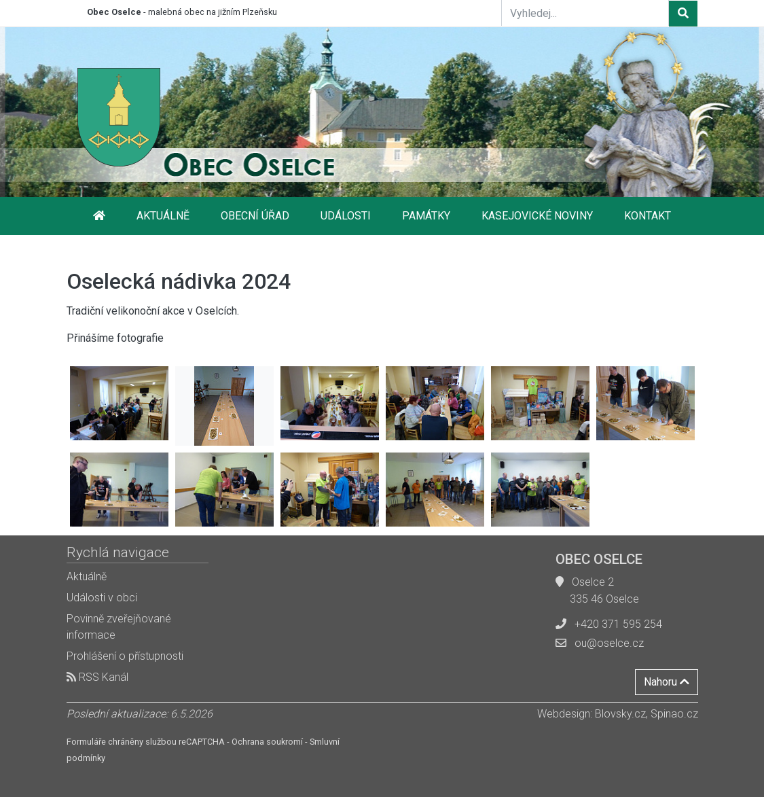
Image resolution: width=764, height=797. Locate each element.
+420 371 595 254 (618, 624)
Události (346, 215)
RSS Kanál (97, 677)
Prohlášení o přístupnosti (125, 656)
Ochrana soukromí (267, 742)
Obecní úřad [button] (255, 215)
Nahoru (666, 681)
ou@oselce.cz (609, 643)
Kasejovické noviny (537, 215)
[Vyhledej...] (585, 13)
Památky (426, 215)
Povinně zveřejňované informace (119, 626)
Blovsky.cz (620, 713)
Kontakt (647, 215)
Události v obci (102, 597)
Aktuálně (163, 215)
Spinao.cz (674, 713)
